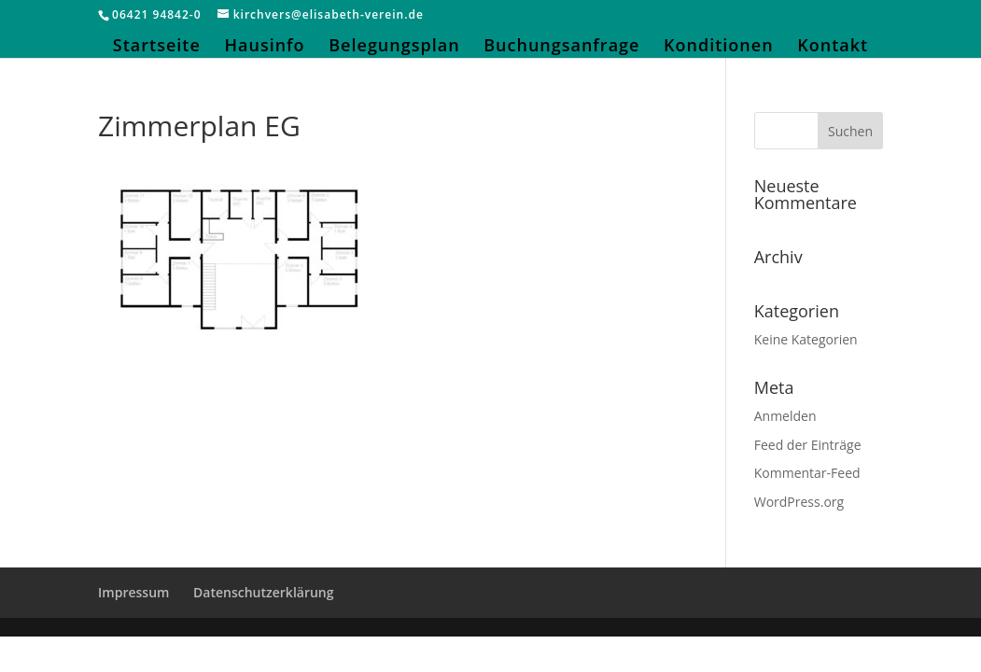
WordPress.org (799, 502)
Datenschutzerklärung (263, 592)
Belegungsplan (394, 47)
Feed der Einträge (808, 445)
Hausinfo (264, 47)
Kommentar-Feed (807, 473)
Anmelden (785, 416)
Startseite (157, 47)
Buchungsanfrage (561, 47)
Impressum (133, 592)
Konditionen (719, 47)
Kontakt (832, 47)
